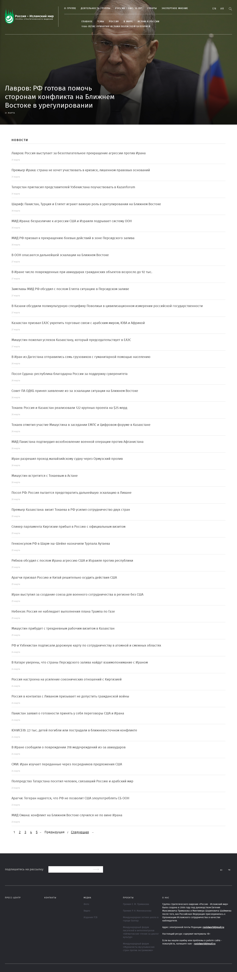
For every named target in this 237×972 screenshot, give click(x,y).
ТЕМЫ (100, 21)
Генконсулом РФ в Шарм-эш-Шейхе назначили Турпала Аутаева (61, 543)
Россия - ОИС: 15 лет (129, 8)
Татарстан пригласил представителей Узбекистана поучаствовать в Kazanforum (73, 187)
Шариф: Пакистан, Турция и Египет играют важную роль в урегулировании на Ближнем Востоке (86, 204)
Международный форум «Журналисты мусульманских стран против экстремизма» (139, 947)
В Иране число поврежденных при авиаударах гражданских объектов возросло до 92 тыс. (82, 272)
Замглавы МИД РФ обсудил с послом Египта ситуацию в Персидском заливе (70, 289)
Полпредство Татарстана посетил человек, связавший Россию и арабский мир (72, 781)
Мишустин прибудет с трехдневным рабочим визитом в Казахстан (63, 628)
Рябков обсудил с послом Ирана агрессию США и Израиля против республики (72, 560)
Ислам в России (148, 21)
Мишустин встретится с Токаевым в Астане (45, 475)
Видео (87, 911)
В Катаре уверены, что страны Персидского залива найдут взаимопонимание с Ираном (80, 662)
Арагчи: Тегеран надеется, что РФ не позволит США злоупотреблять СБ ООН (70, 798)
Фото (86, 904)
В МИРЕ (128, 21)
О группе (70, 8)
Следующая (80, 832)
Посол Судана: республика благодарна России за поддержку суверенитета (70, 374)
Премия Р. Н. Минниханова (137, 911)
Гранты (152, 8)
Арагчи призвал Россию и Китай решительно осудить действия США (64, 577)
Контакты (50, 898)
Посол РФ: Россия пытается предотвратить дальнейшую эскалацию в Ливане (72, 492)
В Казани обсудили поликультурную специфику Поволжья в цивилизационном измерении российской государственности (107, 306)
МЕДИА (87, 898)
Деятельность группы (95, 8)
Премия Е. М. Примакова (136, 904)
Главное (86, 21)
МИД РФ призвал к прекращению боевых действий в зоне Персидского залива (73, 238)
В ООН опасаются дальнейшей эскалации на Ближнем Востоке (60, 255)
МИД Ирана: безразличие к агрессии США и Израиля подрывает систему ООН (72, 221)
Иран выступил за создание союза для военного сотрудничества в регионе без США (77, 594)
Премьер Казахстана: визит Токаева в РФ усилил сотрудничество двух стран (71, 509)
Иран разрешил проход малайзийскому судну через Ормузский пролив (67, 458)
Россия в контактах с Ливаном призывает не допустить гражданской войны (70, 696)
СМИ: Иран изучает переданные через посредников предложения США (67, 764)
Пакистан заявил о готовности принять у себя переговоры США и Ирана (68, 713)
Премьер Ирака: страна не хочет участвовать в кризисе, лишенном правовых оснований (81, 170)
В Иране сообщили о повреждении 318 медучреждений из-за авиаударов (69, 747)
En (214, 8)
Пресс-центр (13, 898)
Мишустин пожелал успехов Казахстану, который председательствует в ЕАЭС (71, 340)
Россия (114, 21)
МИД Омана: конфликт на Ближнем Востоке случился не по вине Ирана (67, 815)
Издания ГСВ (90, 917)
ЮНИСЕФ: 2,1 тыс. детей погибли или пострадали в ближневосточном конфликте (74, 730)
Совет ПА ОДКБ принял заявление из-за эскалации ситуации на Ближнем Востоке (75, 391)
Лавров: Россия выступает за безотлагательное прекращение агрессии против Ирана (79, 153)
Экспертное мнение (175, 8)
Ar (222, 8)
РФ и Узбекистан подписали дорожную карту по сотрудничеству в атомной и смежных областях (86, 645)
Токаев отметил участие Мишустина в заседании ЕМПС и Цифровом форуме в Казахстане (81, 425)
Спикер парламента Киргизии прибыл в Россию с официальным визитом (68, 526)
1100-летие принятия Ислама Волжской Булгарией (115, 26)
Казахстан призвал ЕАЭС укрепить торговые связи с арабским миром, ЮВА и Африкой (78, 323)
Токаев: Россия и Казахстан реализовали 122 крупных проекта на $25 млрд (69, 408)
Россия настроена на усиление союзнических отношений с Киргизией (67, 679)
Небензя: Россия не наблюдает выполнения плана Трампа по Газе (63, 611)
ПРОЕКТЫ (128, 898)
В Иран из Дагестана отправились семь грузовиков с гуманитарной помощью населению (81, 357)
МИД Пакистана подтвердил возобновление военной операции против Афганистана (78, 441)
